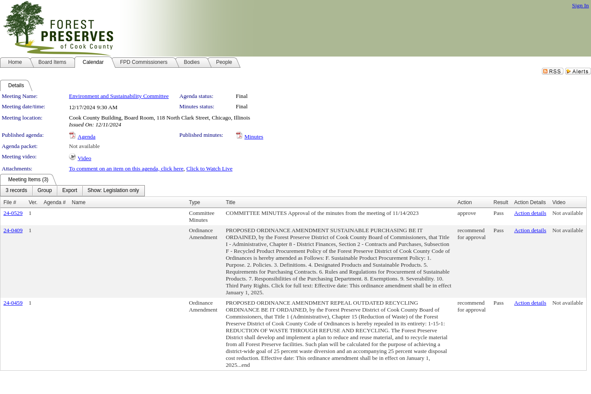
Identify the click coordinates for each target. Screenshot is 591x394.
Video (84, 158)
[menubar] (72, 190)
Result (501, 202)
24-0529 (12, 213)
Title (230, 202)
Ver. (33, 202)
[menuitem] (16, 191)
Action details (530, 213)
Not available (84, 146)
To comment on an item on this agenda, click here (126, 168)
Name (79, 202)
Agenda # (55, 202)
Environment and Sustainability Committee (119, 96)
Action (464, 202)
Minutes (253, 136)
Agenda (86, 136)
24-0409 (12, 230)
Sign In (580, 5)
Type (194, 202)
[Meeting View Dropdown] (113, 191)
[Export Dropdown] (69, 191)
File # (9, 202)
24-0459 (12, 302)
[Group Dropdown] (44, 191)
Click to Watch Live (209, 168)
